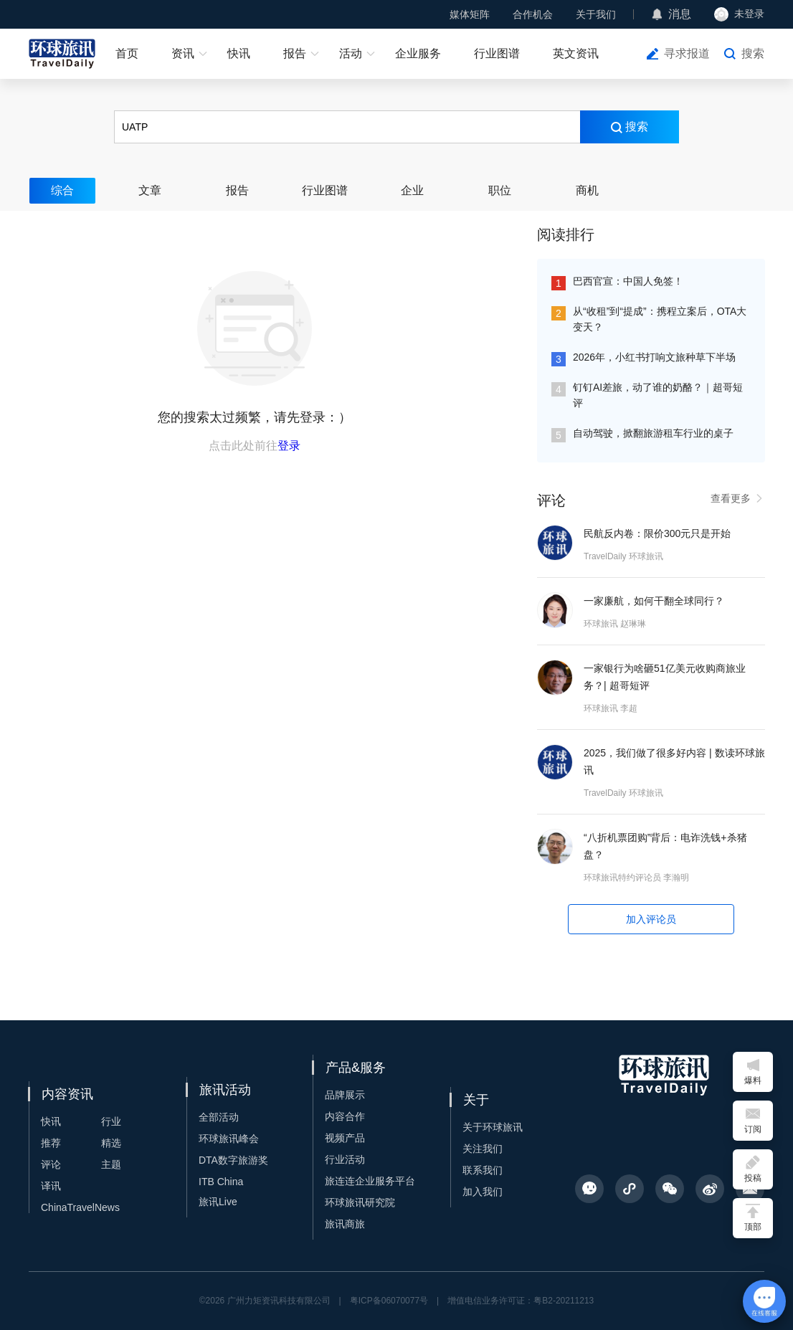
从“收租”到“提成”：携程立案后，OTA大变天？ (659, 319)
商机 (587, 190)
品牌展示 (345, 1095)
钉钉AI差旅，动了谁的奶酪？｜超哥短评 (658, 395)
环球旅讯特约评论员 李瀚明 (636, 878)
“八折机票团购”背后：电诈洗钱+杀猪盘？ (665, 846)
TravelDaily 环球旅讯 (623, 556)
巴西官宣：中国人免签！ (628, 281)
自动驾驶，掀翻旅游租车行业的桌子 (653, 433)
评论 (51, 1164)
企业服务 (418, 53)
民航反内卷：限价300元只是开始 (657, 533)
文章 (149, 190)
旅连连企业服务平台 (370, 1181)
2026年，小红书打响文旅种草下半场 (654, 357)
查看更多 (738, 498)
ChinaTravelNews (80, 1207)
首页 (126, 53)
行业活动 (345, 1159)
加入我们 (482, 1191)
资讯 (182, 53)
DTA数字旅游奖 (233, 1160)
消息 (679, 14)
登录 (288, 446)
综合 (62, 190)
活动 (350, 53)
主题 (111, 1164)
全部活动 (219, 1117)
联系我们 (482, 1170)
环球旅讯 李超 (610, 708)
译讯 (51, 1186)
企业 (412, 190)
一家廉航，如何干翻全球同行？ (654, 601)
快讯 (238, 53)
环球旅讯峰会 (229, 1138)
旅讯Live (218, 1201)
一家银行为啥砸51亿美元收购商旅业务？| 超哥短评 (665, 676)
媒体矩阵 (470, 14)
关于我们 (596, 14)
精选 (111, 1143)
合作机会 (533, 14)
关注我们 (482, 1148)
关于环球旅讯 (492, 1127)
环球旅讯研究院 (360, 1202)
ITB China (221, 1181)
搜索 (752, 53)
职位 (499, 190)
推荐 (51, 1143)
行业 (111, 1121)
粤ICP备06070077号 (389, 1301)
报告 (294, 53)
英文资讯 (576, 53)
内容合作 (345, 1116)
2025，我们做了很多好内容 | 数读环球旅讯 (674, 761)
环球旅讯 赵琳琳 (615, 624)
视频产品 (345, 1138)
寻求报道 (687, 53)
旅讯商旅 (345, 1224)
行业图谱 (497, 53)
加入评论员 (651, 919)
